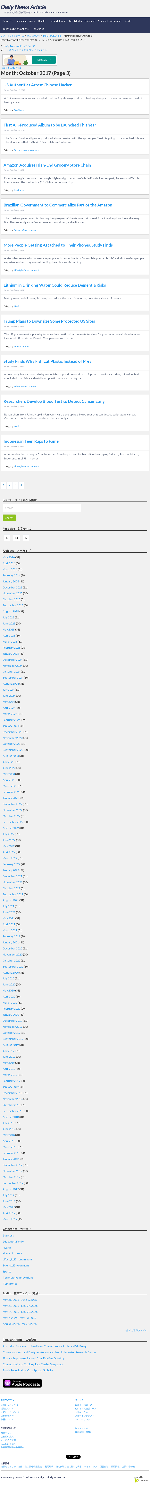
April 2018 (9, 1141)
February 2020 (11, 1008)
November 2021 (12, 882)
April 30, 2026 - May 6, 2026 (20, 1323)
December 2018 (12, 1092)
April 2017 (9, 1213)
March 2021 (10, 930)
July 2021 (8, 906)
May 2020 (9, 990)
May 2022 (9, 846)
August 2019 (11, 1044)
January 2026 (11, 581)
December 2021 (12, 876)
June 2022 (9, 840)
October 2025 (11, 599)
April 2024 (9, 707)
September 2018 (13, 1111)
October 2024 (11, 671)
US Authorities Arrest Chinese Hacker (38, 85)
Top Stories (38, 28)
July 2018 (8, 1123)
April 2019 (9, 1068)
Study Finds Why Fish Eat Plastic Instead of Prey (47, 361)
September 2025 (13, 605)
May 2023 (9, 773)
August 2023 (11, 755)
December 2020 (12, 948)
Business (7, 21)
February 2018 (11, 1153)
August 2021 (11, 900)
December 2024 (12, 659)
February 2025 (11, 647)
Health (41, 21)
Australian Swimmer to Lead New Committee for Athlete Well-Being (45, 1346)
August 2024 (11, 683)
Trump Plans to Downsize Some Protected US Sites (49, 321)
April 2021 (9, 924)
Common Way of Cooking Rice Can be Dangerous (33, 1364)
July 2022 (8, 834)
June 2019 (9, 1056)
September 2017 (13, 1183)
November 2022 (12, 810)
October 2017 (11, 1177)
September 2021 (13, 894)
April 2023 (9, 780)
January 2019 (11, 1086)
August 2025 (11, 611)
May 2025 (9, 629)
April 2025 (9, 635)
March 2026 (10, 569)
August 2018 (11, 1117)
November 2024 (12, 665)
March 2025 (10, 641)
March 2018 (10, 1147)
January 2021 (11, 942)
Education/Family (25, 21)
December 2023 (12, 731)
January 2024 (11, 725)
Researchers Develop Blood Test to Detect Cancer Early (54, 401)
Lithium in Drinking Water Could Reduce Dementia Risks (55, 285)
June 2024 (9, 695)
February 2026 (11, 575)
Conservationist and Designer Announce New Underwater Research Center (49, 1352)
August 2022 (11, 828)
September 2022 (13, 822)
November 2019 (12, 1026)
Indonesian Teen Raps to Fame (31, 441)
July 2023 (8, 761)
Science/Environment (109, 21)
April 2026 (9, 563)
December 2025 (12, 587)
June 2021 (9, 912)
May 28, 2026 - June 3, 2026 (20, 1299)
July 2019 (8, 1050)
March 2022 (10, 858)
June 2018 (9, 1128)
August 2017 (11, 1189)
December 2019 (12, 1020)
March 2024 (10, 713)
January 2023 (11, 798)
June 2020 (9, 984)
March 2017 (10, 1219)
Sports (128, 21)
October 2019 (11, 1032)
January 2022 (11, 870)
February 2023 (11, 792)
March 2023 (10, 786)
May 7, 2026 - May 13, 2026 (19, 1317)
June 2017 (9, 1201)
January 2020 (11, 1014)
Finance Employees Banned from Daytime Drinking (33, 1358)
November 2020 (12, 954)
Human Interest (57, 21)
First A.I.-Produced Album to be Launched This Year (50, 125)
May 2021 (9, 918)
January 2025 (11, 653)
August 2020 (11, 972)
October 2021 (11, 888)
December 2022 (12, 804)
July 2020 (8, 978)
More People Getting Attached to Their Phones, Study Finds (58, 245)
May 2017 (9, 1207)
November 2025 (12, 593)
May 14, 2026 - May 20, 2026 (20, 1311)
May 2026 (9, 557)
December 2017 (12, 1165)
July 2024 (8, 689)
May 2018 (9, 1134)
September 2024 (13, 677)
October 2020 (11, 960)
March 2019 (10, 1074)
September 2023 (13, 749)
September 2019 (13, 1038)
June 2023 (9, 767)
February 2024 (11, 719)
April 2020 (9, 996)
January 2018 (11, 1159)
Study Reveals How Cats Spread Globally (28, 1370)
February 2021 (11, 936)
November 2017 (12, 1171)
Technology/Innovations (16, 28)
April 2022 (9, 852)
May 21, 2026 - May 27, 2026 (20, 1305)
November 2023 (12, 737)
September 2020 (13, 966)
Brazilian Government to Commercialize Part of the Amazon (58, 205)
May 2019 (9, 1062)
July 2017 (8, 1195)
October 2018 (11, 1105)
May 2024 (9, 701)
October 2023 (11, 743)
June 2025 (9, 623)
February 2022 (11, 864)
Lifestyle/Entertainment (82, 21)
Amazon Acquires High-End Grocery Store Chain (47, 165)
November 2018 (12, 1098)
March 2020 (10, 1002)
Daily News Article (23, 7)
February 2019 (11, 1080)
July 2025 (8, 617)
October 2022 (11, 816)
